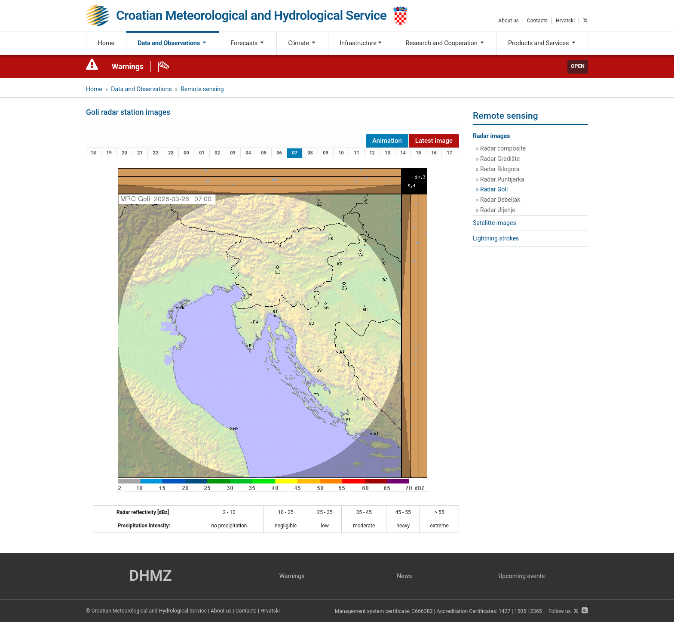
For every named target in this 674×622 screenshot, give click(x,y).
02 (217, 153)
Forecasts (247, 43)
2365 (536, 611)
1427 (505, 611)
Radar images (491, 135)
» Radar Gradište (498, 158)
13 (387, 153)
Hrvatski (565, 21)
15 (418, 153)
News (404, 576)
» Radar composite (501, 148)
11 (356, 153)
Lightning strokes (496, 238)
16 (434, 153)
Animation (387, 141)
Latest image (434, 141)
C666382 (421, 611)
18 (93, 153)
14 (403, 153)
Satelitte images (494, 222)
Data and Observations (172, 43)
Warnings (128, 66)
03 (233, 153)
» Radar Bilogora (497, 169)
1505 (521, 611)
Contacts (537, 21)
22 (155, 153)
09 (325, 153)
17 (449, 153)
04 (248, 153)
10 (341, 153)
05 (264, 153)
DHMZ (150, 576)
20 (124, 153)
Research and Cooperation (445, 43)
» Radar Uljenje (495, 209)
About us (508, 21)
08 (310, 153)
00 (186, 153)
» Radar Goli (492, 189)
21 (140, 153)
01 (202, 153)
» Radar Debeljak (498, 199)
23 (171, 153)
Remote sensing (202, 89)
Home (106, 43)
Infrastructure (361, 43)
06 (279, 153)
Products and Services (542, 43)
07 (294, 153)
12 (372, 153)
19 (109, 153)
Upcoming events (522, 576)
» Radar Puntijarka (500, 179)
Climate (302, 43)
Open (578, 66)
